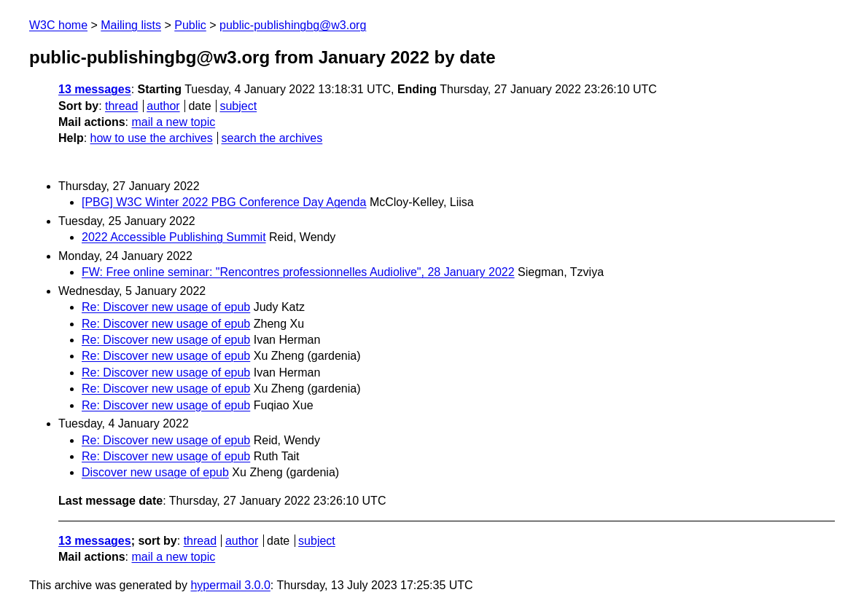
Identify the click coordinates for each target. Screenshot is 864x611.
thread (121, 106)
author (163, 106)
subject (238, 106)
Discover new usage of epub (155, 472)
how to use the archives (151, 138)
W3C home (58, 25)
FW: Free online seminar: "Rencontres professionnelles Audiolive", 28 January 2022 (298, 272)
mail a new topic (173, 122)
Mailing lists (131, 25)
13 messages (94, 89)
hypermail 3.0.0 (230, 585)
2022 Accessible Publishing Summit (174, 237)
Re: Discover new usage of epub (166, 307)
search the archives (272, 138)
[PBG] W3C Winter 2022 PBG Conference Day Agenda (224, 202)
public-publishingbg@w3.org (292, 25)
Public (190, 25)
